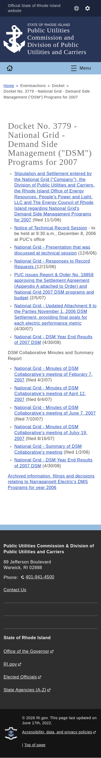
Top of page (35, 745)
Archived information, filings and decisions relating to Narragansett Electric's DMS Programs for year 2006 (51, 482)
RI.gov (10, 664)
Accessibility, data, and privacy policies (57, 732)
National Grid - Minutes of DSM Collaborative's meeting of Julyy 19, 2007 (50, 433)
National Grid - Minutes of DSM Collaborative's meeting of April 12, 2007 (50, 394)
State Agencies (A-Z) (25, 690)
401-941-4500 (40, 577)
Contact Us (15, 590)
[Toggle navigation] (81, 68)
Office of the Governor (26, 651)
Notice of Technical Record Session (50, 228)
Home (9, 86)
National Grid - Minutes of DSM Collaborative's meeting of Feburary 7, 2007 (53, 374)
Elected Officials (20, 677)
